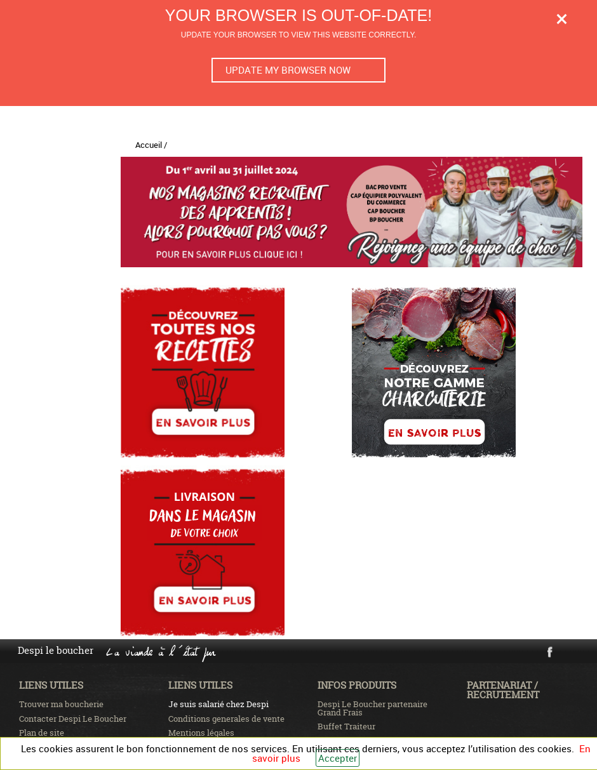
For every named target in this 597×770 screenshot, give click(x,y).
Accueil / (151, 144)
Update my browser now (288, 69)
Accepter (337, 758)
